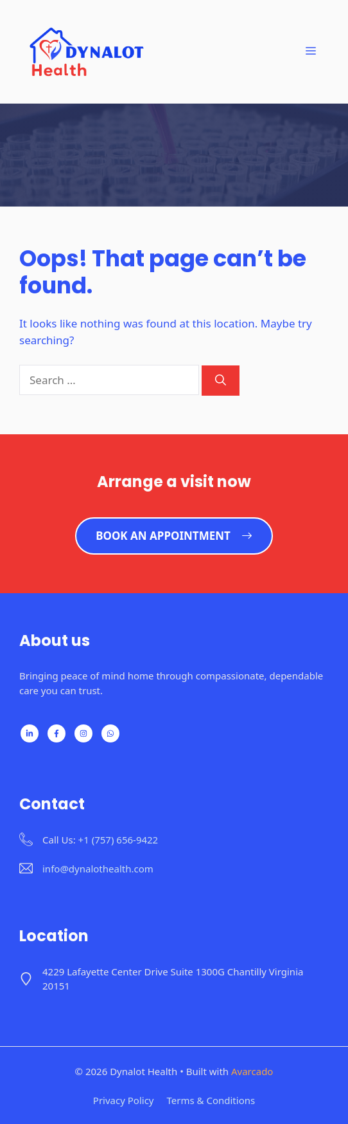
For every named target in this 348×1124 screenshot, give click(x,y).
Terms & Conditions (211, 1100)
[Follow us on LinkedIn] (29, 733)
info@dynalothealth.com (97, 868)
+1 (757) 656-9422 (118, 839)
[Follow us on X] (83, 733)
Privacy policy (123, 1100)
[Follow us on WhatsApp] (110, 733)
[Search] (220, 380)
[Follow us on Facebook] (56, 733)
